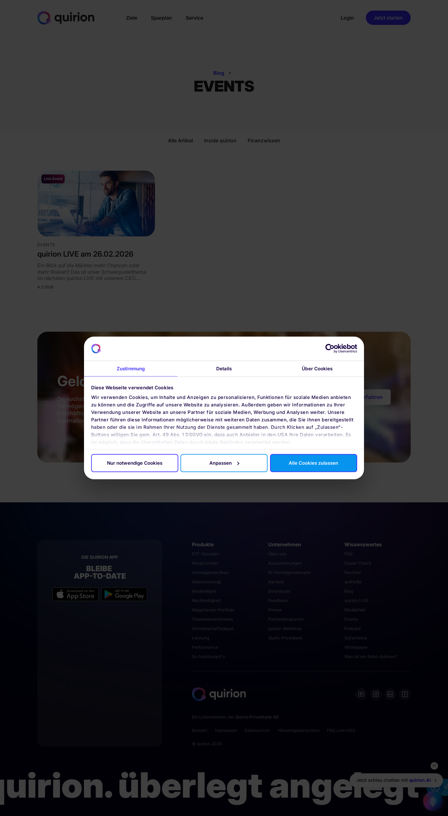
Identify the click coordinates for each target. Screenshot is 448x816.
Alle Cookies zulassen (313, 463)
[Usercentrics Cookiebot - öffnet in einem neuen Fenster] (330, 348)
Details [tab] (224, 369)
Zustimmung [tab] (131, 369)
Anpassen (224, 463)
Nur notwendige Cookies (134, 463)
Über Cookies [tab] (317, 369)
